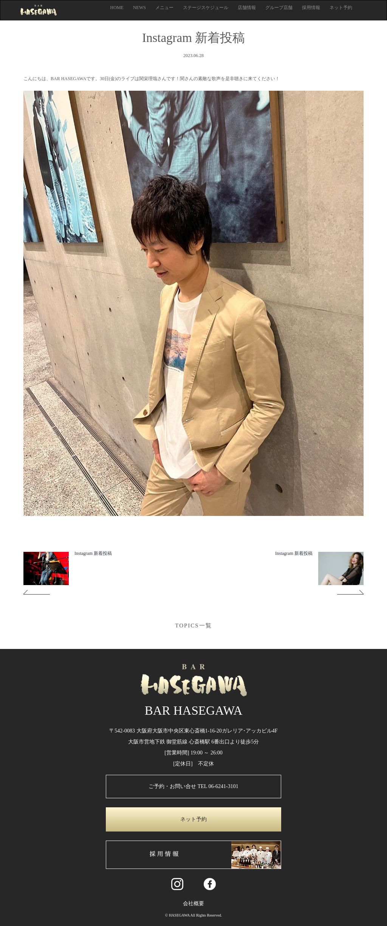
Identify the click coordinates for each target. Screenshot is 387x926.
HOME (117, 7)
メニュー (164, 7)
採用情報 (311, 7)
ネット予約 (341, 7)
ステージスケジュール (205, 7)
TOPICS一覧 (193, 625)
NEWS (139, 7)
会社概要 (193, 903)
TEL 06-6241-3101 (218, 786)
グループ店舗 (279, 7)
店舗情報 (247, 7)
